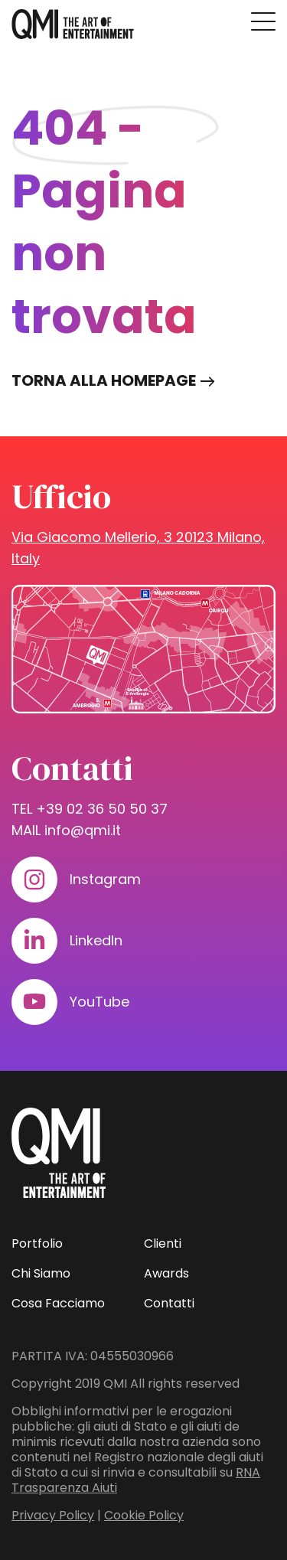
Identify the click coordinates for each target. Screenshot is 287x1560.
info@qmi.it (82, 830)
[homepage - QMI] (72, 24)
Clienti (162, 1243)
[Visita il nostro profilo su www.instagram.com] (34, 879)
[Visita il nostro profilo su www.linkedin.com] (34, 941)
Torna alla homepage (103, 380)
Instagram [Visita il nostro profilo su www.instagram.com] (105, 879)
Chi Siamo (40, 1273)
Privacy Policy (52, 1515)
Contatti (169, 1303)
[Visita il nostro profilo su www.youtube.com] (34, 1002)
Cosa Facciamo (58, 1303)
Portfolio (37, 1243)
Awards (166, 1273)
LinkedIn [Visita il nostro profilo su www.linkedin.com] (96, 940)
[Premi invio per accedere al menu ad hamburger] (263, 21)
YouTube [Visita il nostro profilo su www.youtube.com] (99, 1001)
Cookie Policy (144, 1515)
